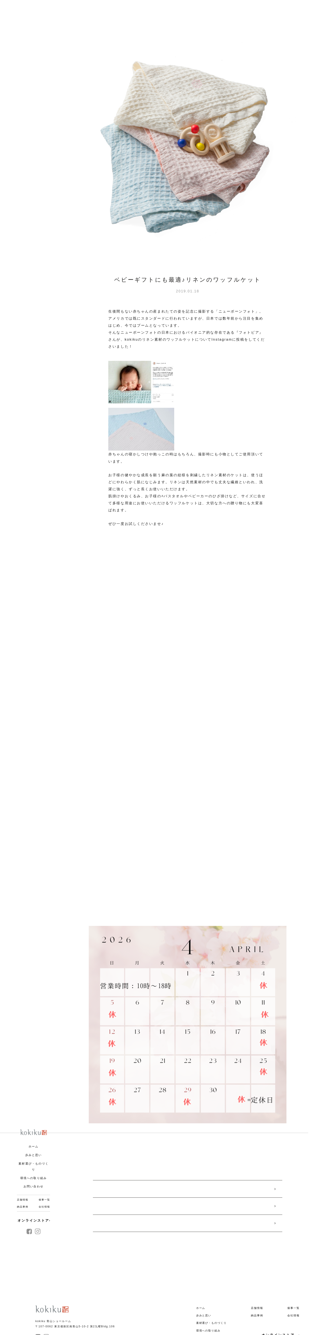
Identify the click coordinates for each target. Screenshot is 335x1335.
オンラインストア (34, 1220)
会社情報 (44, 1206)
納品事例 (22, 1206)
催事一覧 (44, 1199)
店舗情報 (22, 1199)
